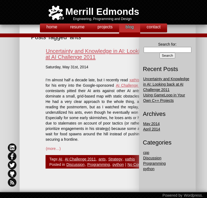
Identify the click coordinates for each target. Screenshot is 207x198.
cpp (146, 152)
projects (105, 27)
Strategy (115, 159)
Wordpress (193, 195)
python (118, 164)
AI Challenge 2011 (132, 85)
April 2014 (151, 129)
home (51, 27)
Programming (98, 164)
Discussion (75, 164)
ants (101, 159)
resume (77, 27)
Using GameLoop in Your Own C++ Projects (164, 98)
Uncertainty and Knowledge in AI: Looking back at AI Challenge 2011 (166, 84)
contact (154, 27)
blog (130, 27)
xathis (130, 159)
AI (60, 159)
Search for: (167, 44)
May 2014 (151, 124)
